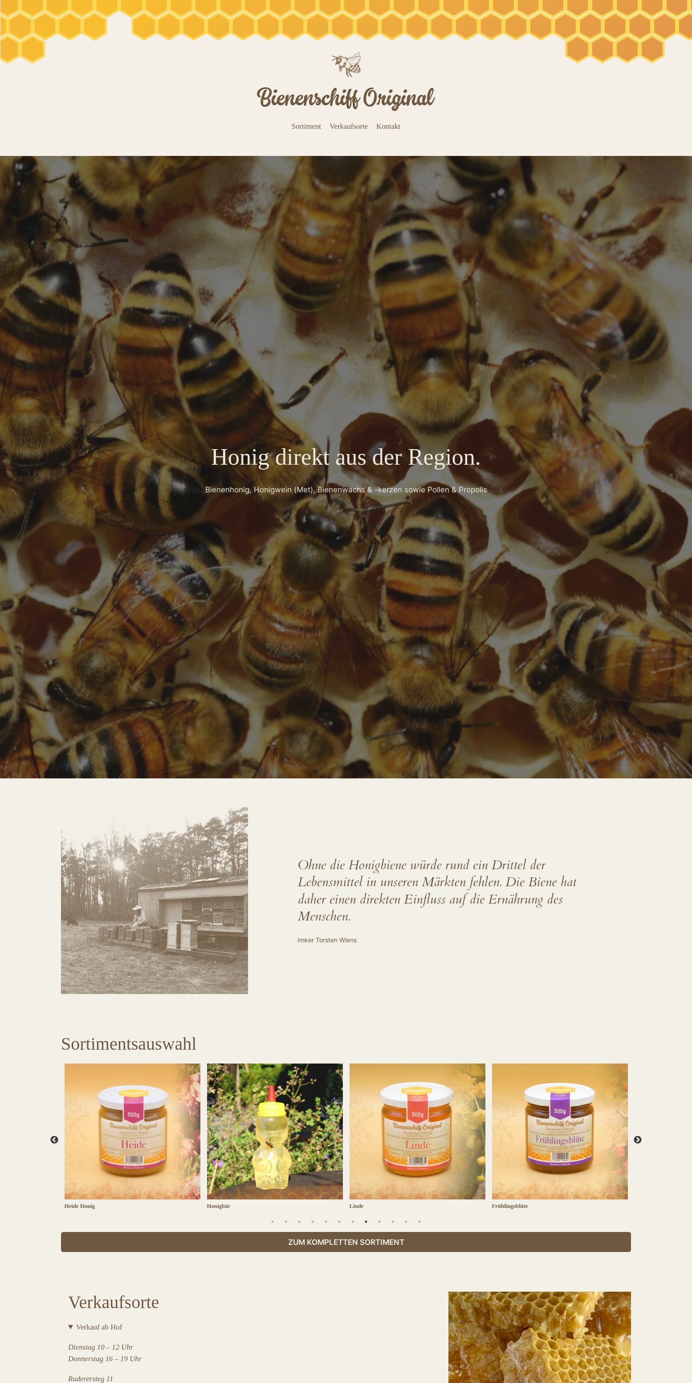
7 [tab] (352, 1221)
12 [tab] (419, 1221)
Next (637, 1140)
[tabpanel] (132, 1140)
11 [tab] (406, 1221)
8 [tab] (366, 1221)
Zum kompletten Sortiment (346, 1242)
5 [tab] (326, 1221)
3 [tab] (299, 1221)
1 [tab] (272, 1221)
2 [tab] (285, 1221)
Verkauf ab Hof (99, 1327)
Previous (54, 1140)
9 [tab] (379, 1221)
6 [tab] (339, 1221)
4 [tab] (312, 1221)
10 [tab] (392, 1221)
